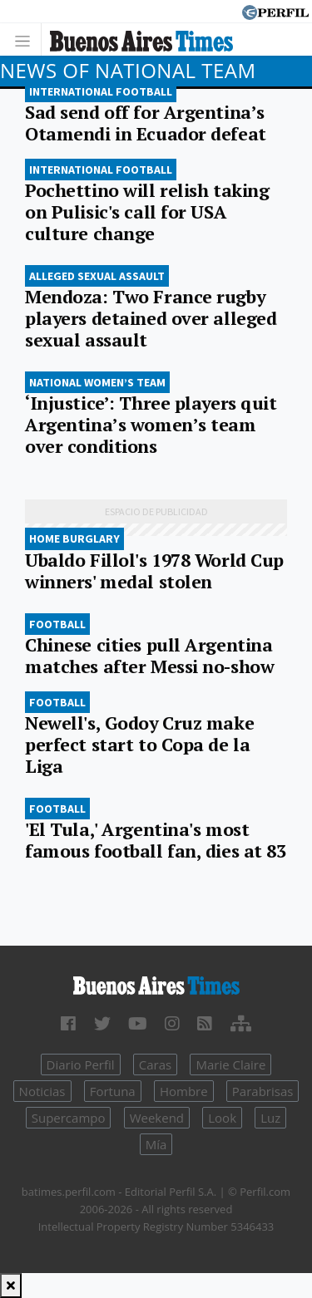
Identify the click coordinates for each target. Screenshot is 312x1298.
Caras (155, 1064)
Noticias (42, 1091)
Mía (156, 1144)
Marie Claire (230, 1064)
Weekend (157, 1117)
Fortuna (113, 1091)
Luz (270, 1117)
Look (222, 1117)
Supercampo (69, 1117)
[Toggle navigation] (27, 39)
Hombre (184, 1091)
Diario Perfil (81, 1064)
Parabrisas (263, 1091)
